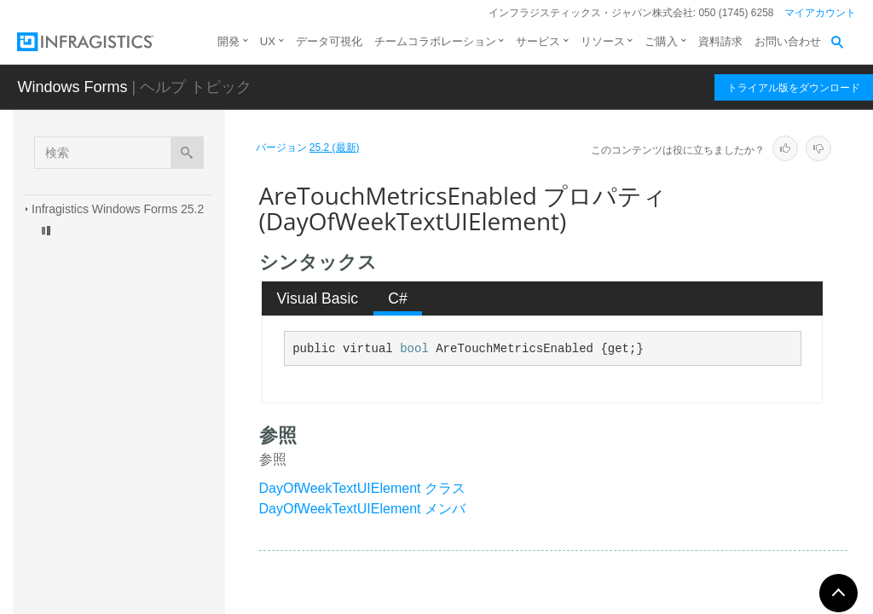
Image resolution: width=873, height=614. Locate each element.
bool (414, 349)
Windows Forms (72, 87)
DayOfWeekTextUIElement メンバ (362, 508)
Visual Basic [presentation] (318, 298)
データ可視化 (329, 41)
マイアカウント (820, 13)
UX (267, 41)
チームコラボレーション (435, 41)
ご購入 (661, 41)
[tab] (317, 298)
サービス (538, 41)
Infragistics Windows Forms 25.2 (118, 209)
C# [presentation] (398, 298)
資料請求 (720, 41)
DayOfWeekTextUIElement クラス (362, 488)
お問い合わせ (787, 41)
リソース (603, 41)
